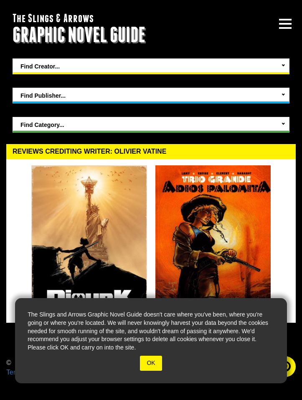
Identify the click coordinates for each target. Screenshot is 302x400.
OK (151, 362)
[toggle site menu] (285, 23)
